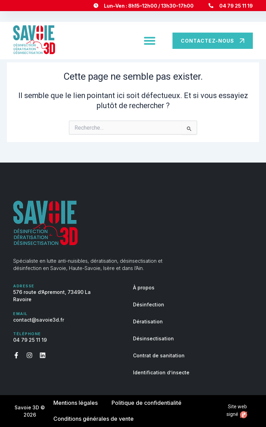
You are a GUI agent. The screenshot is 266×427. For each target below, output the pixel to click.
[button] (149, 40)
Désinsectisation (153, 338)
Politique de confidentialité (146, 403)
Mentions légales (75, 403)
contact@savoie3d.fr (38, 320)
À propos (143, 287)
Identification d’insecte (161, 372)
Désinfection (148, 304)
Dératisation (148, 321)
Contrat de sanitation (159, 355)
